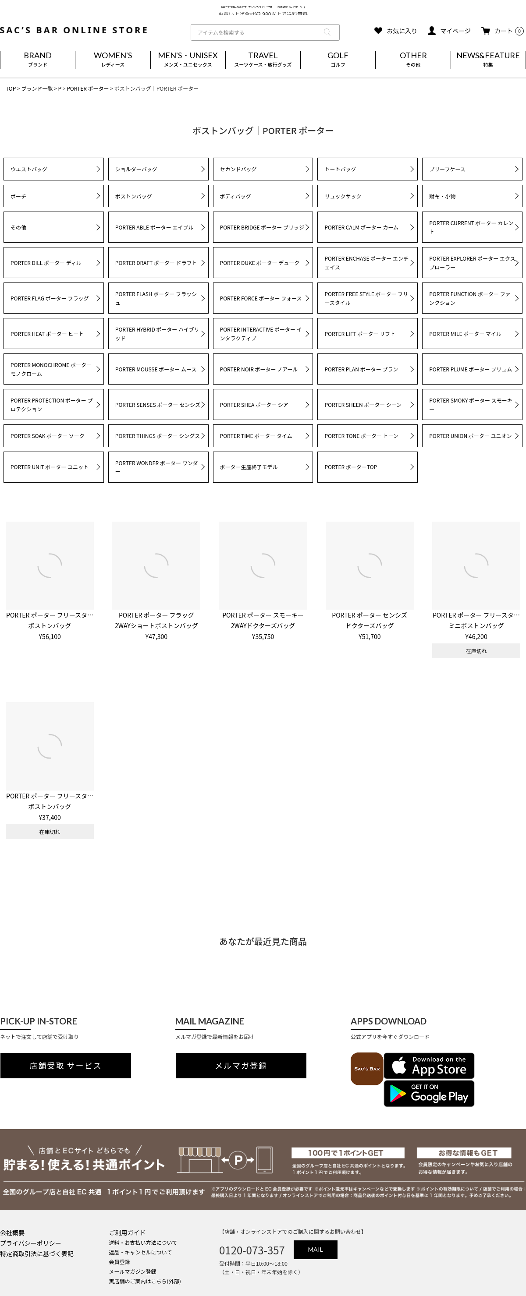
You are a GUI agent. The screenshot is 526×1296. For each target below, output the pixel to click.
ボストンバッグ (133, 196)
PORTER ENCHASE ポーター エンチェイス (366, 262)
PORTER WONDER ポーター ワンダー (156, 467)
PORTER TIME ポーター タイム (256, 435)
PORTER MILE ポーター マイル (465, 333)
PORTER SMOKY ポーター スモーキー (470, 404)
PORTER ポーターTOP (350, 466)
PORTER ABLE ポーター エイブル (154, 227)
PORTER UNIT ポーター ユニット (50, 466)
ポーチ (18, 196)
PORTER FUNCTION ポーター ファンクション (469, 298)
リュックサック (342, 196)
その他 (18, 227)
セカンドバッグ (238, 169)
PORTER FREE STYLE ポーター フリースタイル (366, 298)
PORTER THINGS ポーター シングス (157, 435)
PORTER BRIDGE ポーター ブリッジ (262, 227)
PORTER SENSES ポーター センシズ (157, 404)
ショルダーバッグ (136, 169)
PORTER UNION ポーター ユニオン (470, 435)
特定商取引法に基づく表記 (37, 1253)
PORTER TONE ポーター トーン (361, 435)
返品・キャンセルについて (140, 1252)
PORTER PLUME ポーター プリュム (470, 369)
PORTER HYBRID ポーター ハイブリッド (157, 333)
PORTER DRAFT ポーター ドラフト (156, 262)
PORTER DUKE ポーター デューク (260, 262)
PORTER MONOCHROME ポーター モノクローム (51, 369)
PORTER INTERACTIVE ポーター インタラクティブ (261, 333)
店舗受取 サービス (66, 1065)
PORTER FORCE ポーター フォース (261, 298)
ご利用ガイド (127, 1232)
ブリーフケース (447, 169)
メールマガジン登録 (132, 1271)
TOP (11, 88)
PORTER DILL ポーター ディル (46, 262)
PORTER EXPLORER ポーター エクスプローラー (472, 262)
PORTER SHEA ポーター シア (254, 404)
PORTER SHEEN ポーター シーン (363, 404)
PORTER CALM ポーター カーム (361, 227)
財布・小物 (442, 196)
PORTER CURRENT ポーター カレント (471, 227)
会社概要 (12, 1232)
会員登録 (119, 1261)
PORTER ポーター (88, 88)
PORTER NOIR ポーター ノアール (259, 369)
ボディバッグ (235, 196)
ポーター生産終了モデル (249, 466)
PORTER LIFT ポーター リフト (359, 333)
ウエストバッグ (29, 169)
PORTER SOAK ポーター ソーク (48, 435)
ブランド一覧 (37, 88)
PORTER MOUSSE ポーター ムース (156, 369)
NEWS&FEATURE (488, 60)
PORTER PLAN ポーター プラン (361, 369)
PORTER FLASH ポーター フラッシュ (156, 298)
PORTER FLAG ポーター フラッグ (50, 298)
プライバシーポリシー (30, 1243)
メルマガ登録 (241, 1065)
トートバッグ (340, 169)
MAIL (315, 1249)
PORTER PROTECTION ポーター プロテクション (52, 404)
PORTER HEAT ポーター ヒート (47, 333)
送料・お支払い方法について (143, 1242)
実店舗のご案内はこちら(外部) (145, 1281)
